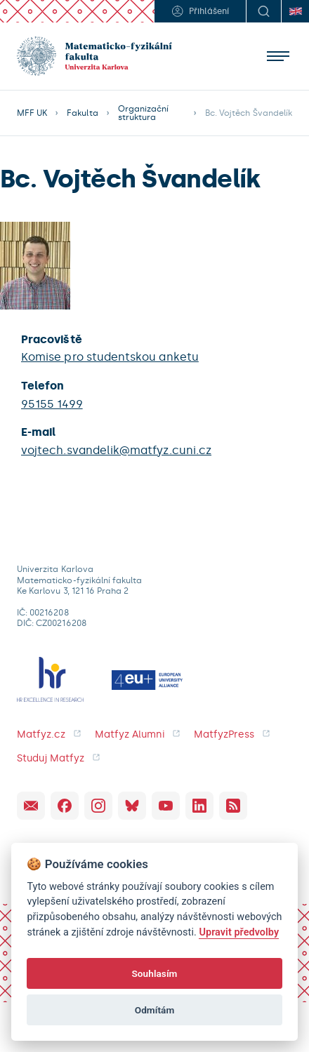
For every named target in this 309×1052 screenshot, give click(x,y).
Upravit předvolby (239, 932)
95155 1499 (52, 404)
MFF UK (32, 113)
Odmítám (155, 1010)
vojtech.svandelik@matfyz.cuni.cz (116, 450)
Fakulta (82, 113)
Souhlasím (154, 973)
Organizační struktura (143, 113)
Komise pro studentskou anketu (110, 357)
